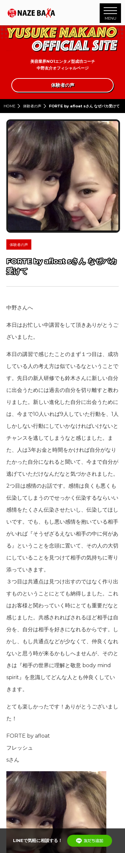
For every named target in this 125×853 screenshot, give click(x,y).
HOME (9, 106)
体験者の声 (32, 106)
